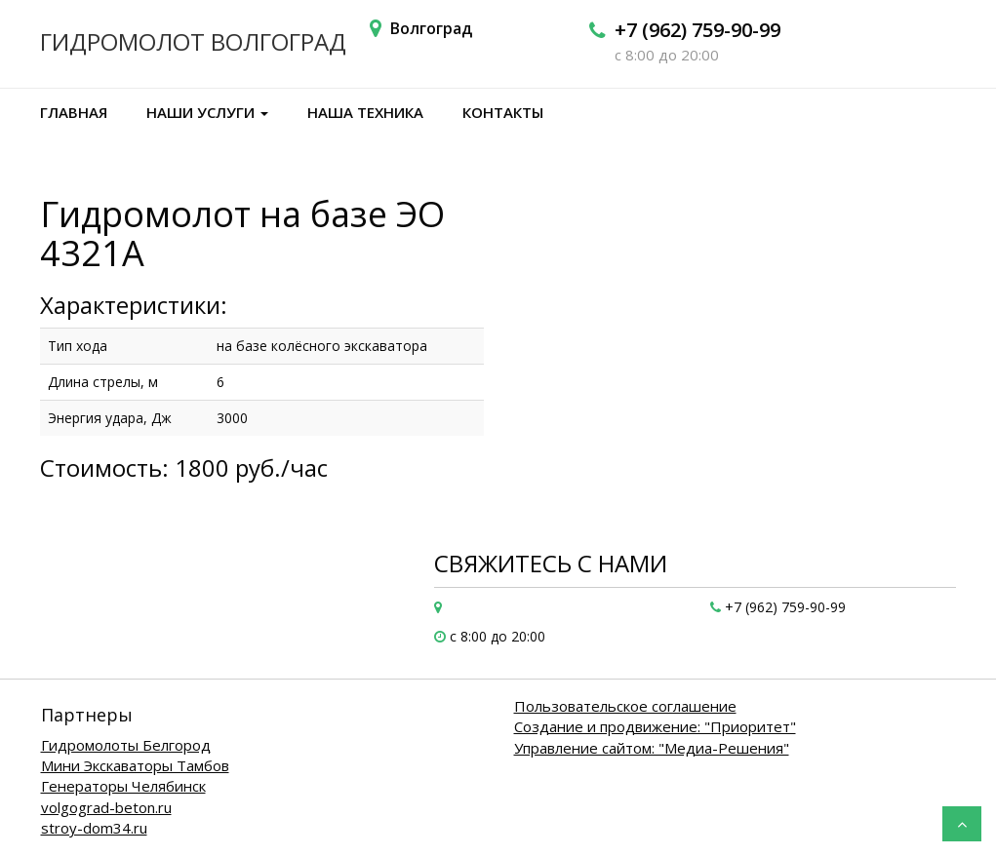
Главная (73, 112)
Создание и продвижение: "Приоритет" (655, 726)
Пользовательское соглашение (625, 706)
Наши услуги (207, 112)
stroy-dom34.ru (94, 827)
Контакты (502, 112)
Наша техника (365, 112)
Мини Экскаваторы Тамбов (135, 765)
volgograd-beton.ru (106, 807)
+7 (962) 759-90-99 (697, 30)
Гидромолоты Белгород (126, 745)
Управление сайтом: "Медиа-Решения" (651, 748)
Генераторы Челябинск (123, 786)
